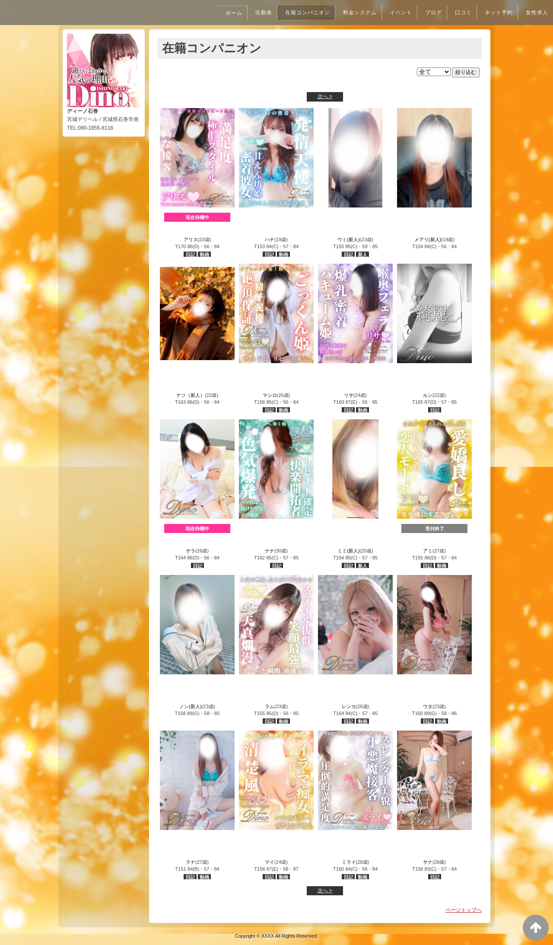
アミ (427, 550)
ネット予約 (496, 13)
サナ (427, 862)
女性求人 (536, 13)
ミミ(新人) (348, 550)
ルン (427, 395)
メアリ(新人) (427, 239)
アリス (191, 239)
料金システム (350, 13)
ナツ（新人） (190, 395)
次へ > (325, 96)
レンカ (349, 706)
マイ (269, 862)
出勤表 (248, 13)
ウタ (427, 706)
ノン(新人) (190, 706)
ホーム (217, 13)
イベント (393, 13)
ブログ (428, 13)
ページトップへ (463, 910)
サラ (190, 550)
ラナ (190, 862)
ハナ (269, 239)
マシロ (270, 395)
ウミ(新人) (348, 239)
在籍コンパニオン (294, 13)
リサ (348, 395)
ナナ (269, 550)
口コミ (459, 13)
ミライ (349, 862)
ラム (269, 706)
